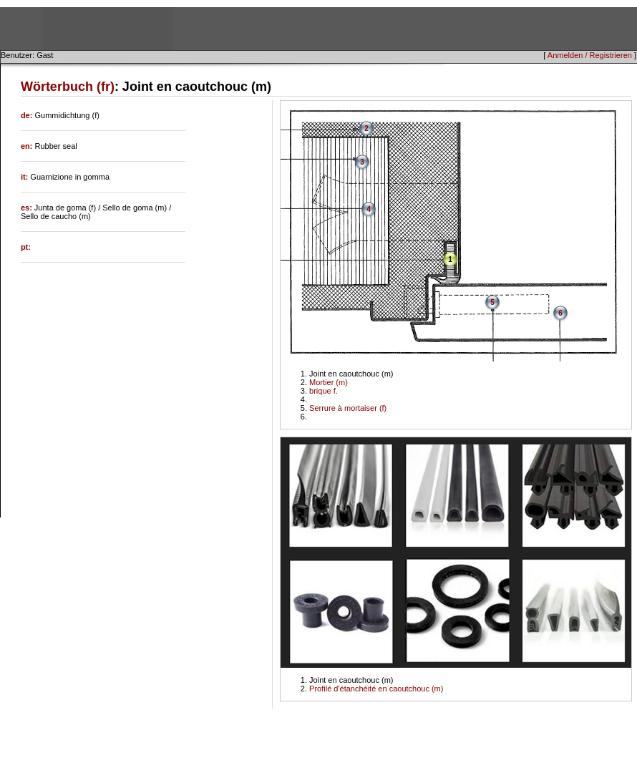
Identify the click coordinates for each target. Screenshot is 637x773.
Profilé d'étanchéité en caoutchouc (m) (376, 688)
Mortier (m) (328, 382)
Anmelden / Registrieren (590, 55)
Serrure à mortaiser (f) (347, 408)
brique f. (323, 390)
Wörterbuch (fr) (68, 86)
